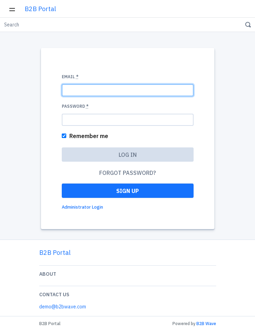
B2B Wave (206, 323)
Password (75, 106)
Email (70, 76)
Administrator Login (82, 207)
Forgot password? (127, 172)
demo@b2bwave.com (62, 307)
